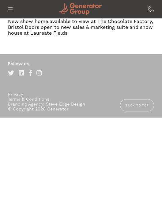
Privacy (15, 94)
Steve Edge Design (65, 104)
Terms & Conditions (28, 99)
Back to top (137, 105)
